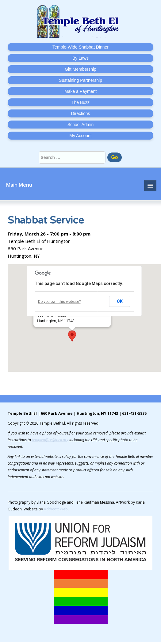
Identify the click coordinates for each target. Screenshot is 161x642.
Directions (80, 113)
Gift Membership (80, 69)
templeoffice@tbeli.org (50, 439)
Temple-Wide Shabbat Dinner (80, 47)
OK (120, 301)
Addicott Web (56, 509)
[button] (72, 336)
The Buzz (80, 102)
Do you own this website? (59, 301)
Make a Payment (80, 91)
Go (114, 157)
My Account (80, 135)
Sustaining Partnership (80, 80)
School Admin (80, 124)
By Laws (80, 58)
